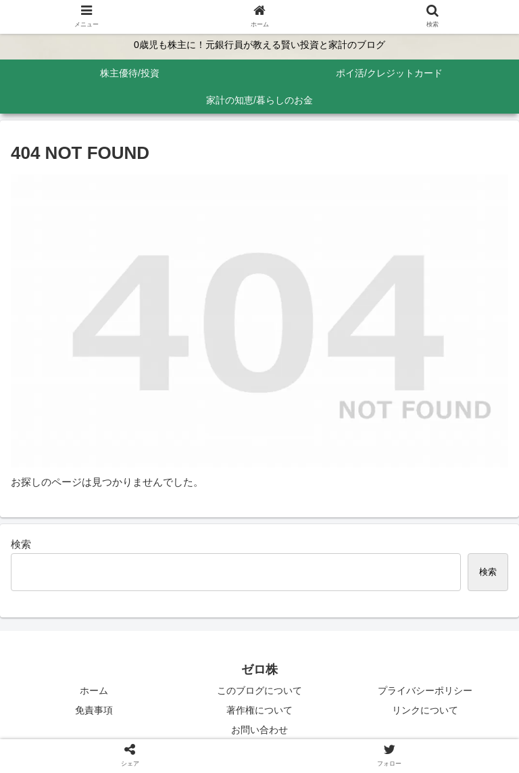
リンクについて (425, 710)
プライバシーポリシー (425, 690)
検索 (21, 544)
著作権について (259, 710)
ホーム (94, 690)
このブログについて (259, 690)
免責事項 (94, 710)
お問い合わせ (259, 729)
